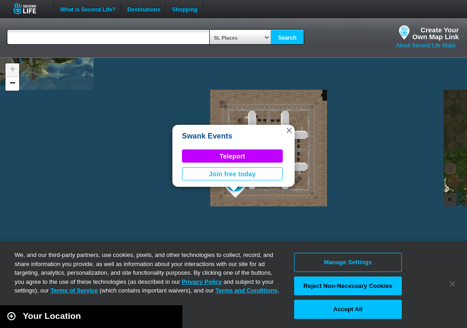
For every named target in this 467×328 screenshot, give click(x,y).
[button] (289, 130)
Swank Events (207, 136)
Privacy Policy (202, 281)
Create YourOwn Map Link (435, 33)
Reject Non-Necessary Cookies (347, 285)
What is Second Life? (87, 8)
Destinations (143, 8)
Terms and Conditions (247, 290)
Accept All (348, 309)
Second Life (30, 8)
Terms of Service (74, 290)
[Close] (452, 284)
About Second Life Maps (426, 45)
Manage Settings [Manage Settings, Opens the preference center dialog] (348, 262)
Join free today (232, 174)
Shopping (184, 8)
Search (287, 38)
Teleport (232, 156)
